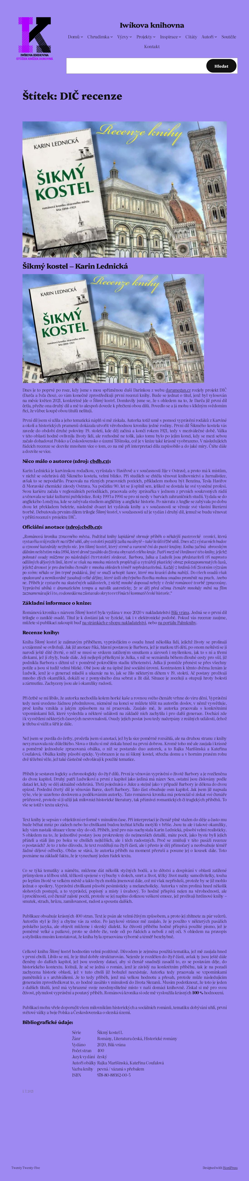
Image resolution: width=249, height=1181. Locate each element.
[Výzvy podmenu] (130, 36)
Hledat (221, 66)
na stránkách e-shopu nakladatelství (114, 622)
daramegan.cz (178, 390)
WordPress (230, 1167)
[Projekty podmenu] (154, 36)
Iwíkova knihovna (152, 24)
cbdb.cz (99, 460)
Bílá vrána (180, 612)
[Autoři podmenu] (215, 36)
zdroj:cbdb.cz (83, 526)
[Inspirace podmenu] (180, 36)
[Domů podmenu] (82, 36)
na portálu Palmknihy (177, 622)
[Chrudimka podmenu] (111, 36)
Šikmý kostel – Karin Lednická (75, 266)
